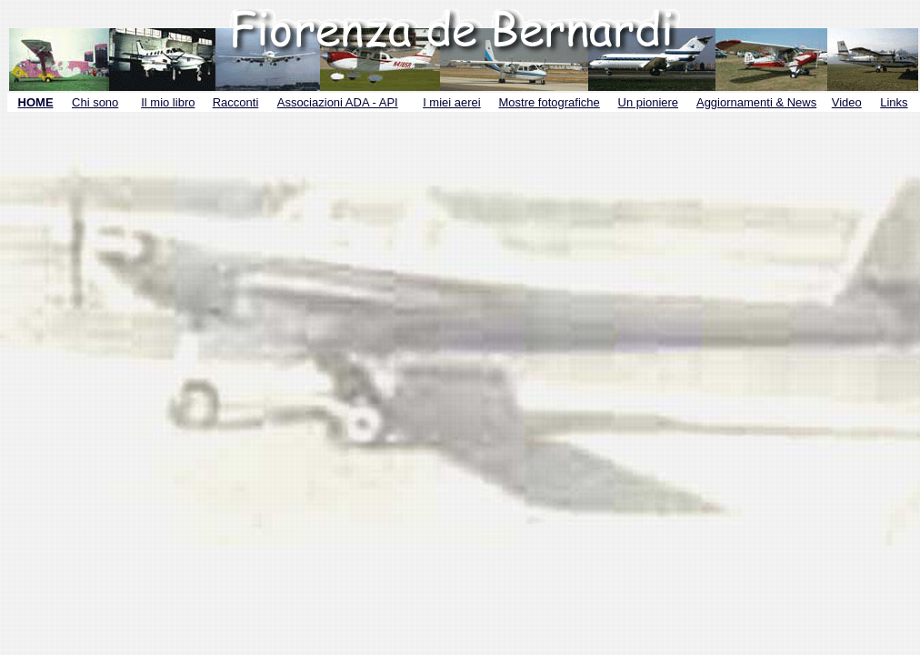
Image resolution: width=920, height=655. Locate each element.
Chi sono (95, 102)
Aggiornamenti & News (756, 102)
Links (893, 102)
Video (847, 102)
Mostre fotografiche (549, 102)
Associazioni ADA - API (337, 102)
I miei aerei (452, 102)
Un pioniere (648, 102)
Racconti (236, 102)
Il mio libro (168, 102)
